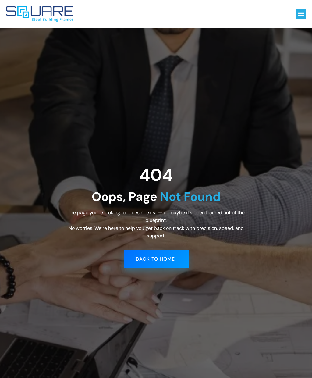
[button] (301, 14)
